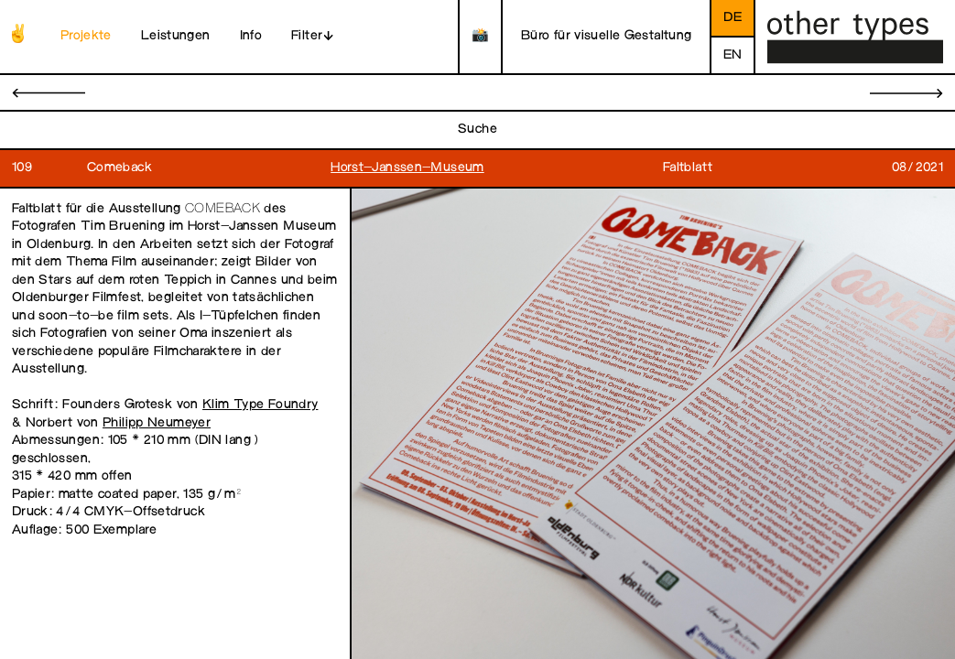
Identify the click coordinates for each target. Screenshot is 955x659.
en (733, 55)
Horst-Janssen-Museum (407, 168)
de (732, 18)
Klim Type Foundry (260, 405)
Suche (477, 129)
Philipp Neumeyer (157, 423)
